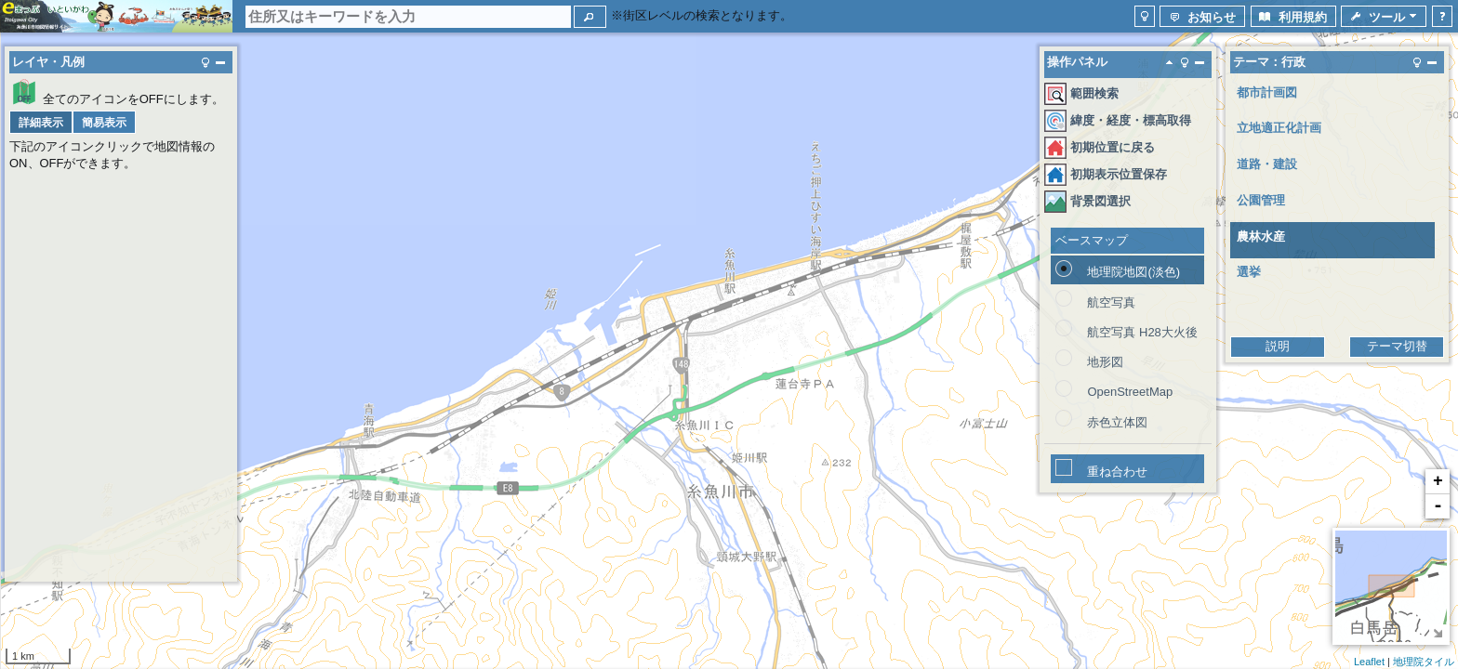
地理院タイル (1423, 661)
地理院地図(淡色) (1133, 272)
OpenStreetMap (1130, 392)
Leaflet (1369, 661)
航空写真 (1111, 302)
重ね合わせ (1117, 472)
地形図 (1105, 362)
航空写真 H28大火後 (1142, 332)
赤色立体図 (1117, 422)
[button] (590, 17)
